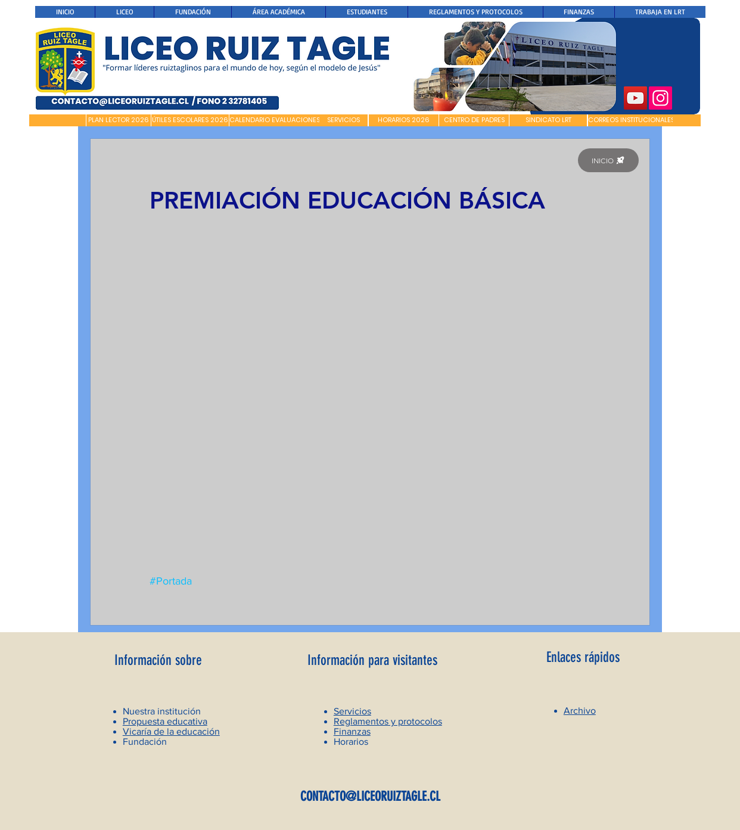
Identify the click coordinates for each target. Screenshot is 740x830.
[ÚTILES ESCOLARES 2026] (190, 120)
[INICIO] (608, 160)
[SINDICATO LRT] (548, 120)
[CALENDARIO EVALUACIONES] (274, 120)
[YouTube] (635, 98)
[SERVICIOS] (343, 120)
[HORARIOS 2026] (404, 120)
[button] (57, 120)
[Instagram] (660, 98)
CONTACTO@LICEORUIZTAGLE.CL (370, 796)
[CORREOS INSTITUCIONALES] (631, 120)
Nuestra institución (162, 711)
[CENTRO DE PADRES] (474, 120)
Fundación (145, 741)
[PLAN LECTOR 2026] (118, 120)
